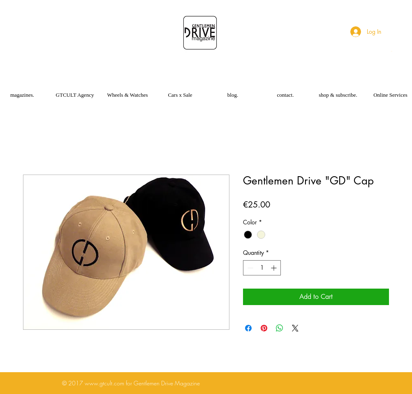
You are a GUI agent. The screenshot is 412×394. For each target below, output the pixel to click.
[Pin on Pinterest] (264, 328)
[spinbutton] (262, 268)
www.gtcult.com (104, 383)
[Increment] (274, 268)
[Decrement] (249, 268)
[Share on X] (295, 328)
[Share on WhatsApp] (280, 328)
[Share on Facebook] (248, 328)
